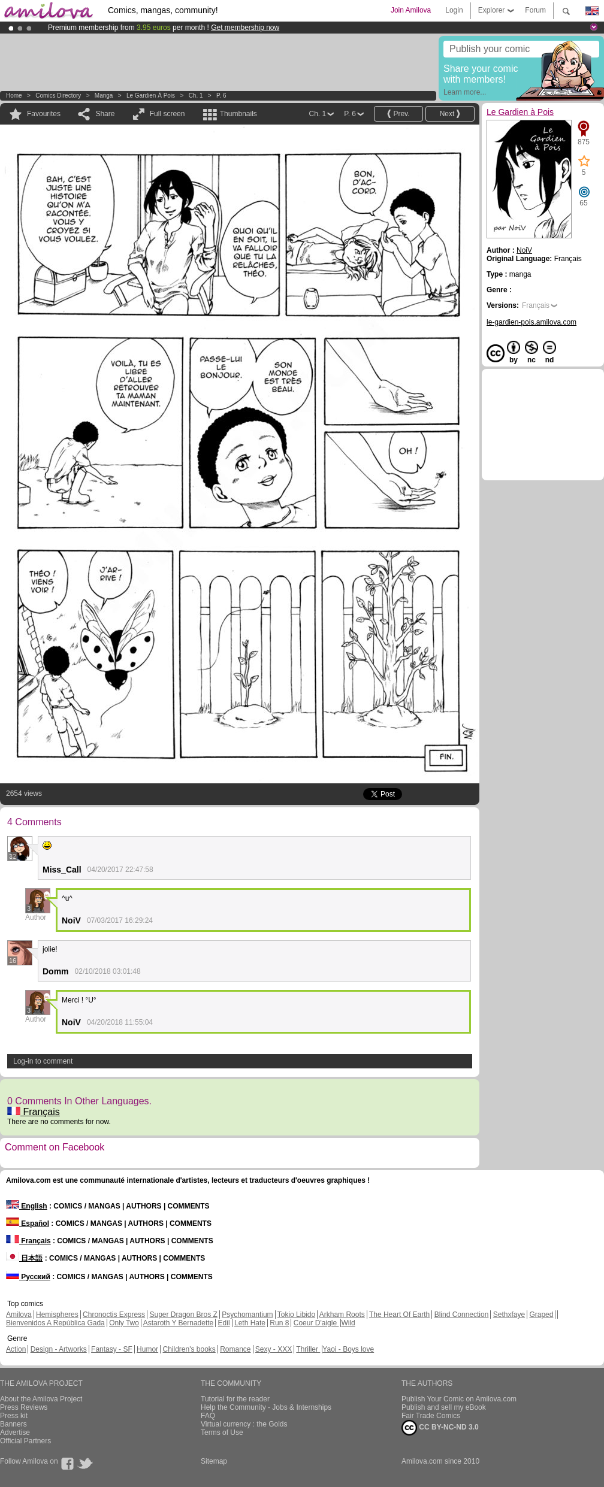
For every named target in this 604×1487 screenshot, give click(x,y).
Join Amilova (411, 10)
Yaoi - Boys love (348, 1349)
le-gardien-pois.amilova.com (531, 322)
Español (27, 1223)
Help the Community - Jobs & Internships (266, 1407)
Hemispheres (57, 1314)
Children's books (188, 1349)
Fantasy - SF (111, 1349)
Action (16, 1349)
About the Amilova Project (41, 1399)
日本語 (24, 1258)
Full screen (167, 114)
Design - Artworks (59, 1349)
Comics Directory (58, 95)
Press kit (14, 1416)
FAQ (208, 1416)
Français (33, 1112)
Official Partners (25, 1441)
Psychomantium (247, 1314)
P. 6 (221, 95)
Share (104, 114)
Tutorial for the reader (235, 1399)
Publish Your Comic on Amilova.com (459, 1399)
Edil (224, 1323)
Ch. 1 (196, 95)
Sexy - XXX (273, 1349)
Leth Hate (249, 1323)
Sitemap (214, 1461)
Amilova (19, 1314)
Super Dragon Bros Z (183, 1314)
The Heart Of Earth (399, 1314)
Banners (13, 1424)
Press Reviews (23, 1407)
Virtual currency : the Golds (244, 1424)
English (26, 1206)
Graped (541, 1314)
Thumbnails (238, 114)
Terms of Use (222, 1432)
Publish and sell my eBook (443, 1407)
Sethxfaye (509, 1314)
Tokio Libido (296, 1314)
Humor (147, 1349)
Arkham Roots (342, 1314)
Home (14, 95)
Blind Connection (461, 1314)
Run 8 (279, 1323)
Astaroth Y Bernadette (178, 1323)
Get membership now (245, 27)
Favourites (44, 114)
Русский (28, 1277)
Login (454, 10)
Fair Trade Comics (430, 1416)
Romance (235, 1349)
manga (104, 95)
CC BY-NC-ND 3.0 (440, 1427)
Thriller (308, 1349)
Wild (348, 1323)
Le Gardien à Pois (150, 95)
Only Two (124, 1323)
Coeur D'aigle (316, 1323)
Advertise (15, 1432)
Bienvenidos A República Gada (55, 1323)
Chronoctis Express (114, 1314)
